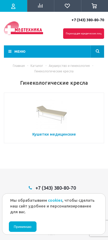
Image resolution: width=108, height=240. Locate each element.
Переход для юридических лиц (83, 33)
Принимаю (23, 227)
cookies (55, 200)
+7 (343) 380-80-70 (87, 20)
